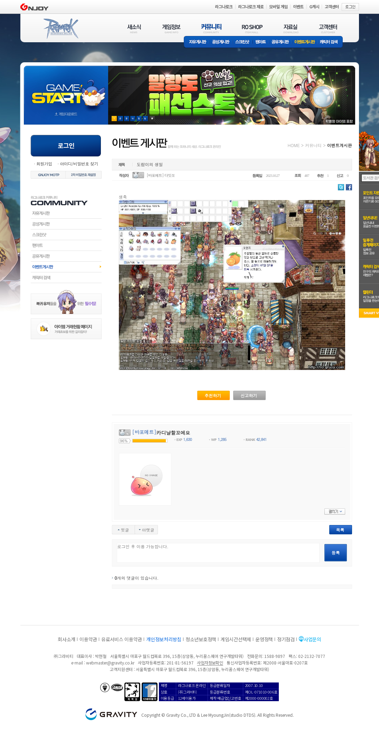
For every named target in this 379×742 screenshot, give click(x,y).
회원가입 (44, 163)
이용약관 (88, 639)
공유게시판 (280, 42)
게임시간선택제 (235, 639)
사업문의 (312, 639)
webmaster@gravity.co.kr (110, 663)
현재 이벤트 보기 (152, 118)
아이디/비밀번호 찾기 (79, 163)
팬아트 (261, 42)
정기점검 (286, 639)
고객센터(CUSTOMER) (328, 28)
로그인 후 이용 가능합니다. (218, 553)
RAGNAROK (60, 28)
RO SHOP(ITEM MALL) (252, 28)
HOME (294, 145)
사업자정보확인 (210, 663)
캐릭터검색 (66, 277)
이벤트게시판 (305, 42)
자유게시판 (196, 42)
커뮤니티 (313, 145)
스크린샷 (243, 42)
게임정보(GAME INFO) (171, 28)
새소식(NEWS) (134, 28)
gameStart (66, 89)
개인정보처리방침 (163, 639)
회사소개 (66, 639)
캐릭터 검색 (331, 42)
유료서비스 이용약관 (121, 639)
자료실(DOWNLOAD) (291, 28)
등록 (336, 552)
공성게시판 (221, 42)
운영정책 (264, 639)
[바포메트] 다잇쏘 (160, 175)
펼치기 (334, 511)
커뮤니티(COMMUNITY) (211, 28)
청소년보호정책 (201, 639)
